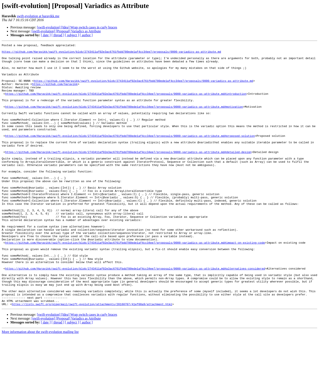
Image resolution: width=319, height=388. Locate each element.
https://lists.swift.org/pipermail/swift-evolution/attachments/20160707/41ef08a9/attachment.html (92, 356)
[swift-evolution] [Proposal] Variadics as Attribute (66, 31)
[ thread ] (57, 35)
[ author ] (86, 35)
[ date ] (46, 35)
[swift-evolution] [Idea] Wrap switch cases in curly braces (77, 27)
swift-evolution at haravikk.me (38, 16)
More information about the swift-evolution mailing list (40, 384)
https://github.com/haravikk (55, 92)
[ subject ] (72, 35)
